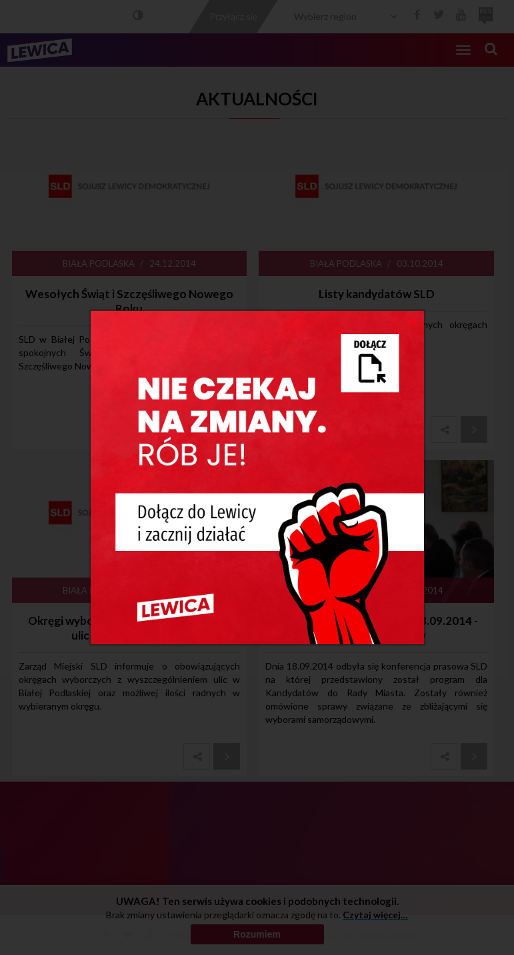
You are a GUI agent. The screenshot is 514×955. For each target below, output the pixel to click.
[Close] (412, 321)
